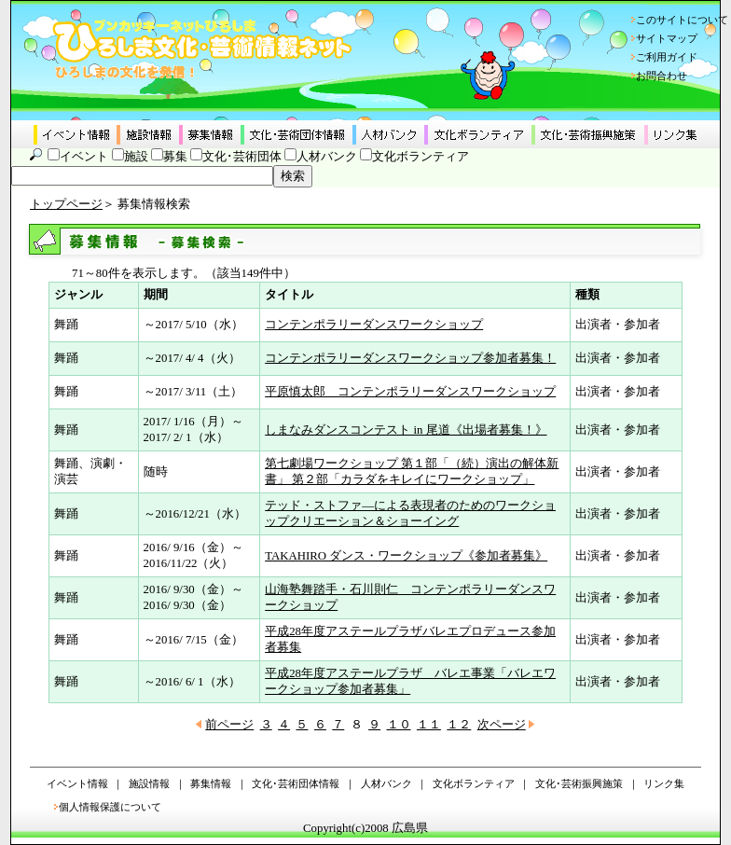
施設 (136, 156)
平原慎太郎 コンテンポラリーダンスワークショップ (410, 391)
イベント (84, 156)
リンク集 (663, 783)
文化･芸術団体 (242, 156)
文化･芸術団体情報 (295, 783)
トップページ (66, 204)
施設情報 (149, 783)
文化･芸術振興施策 (579, 783)
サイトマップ (666, 38)
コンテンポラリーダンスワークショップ (374, 324)
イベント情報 (77, 783)
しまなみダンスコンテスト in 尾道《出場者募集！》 (405, 429)
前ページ (229, 724)
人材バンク (327, 156)
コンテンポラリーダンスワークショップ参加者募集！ (410, 358)
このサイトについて (682, 19)
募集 (175, 156)
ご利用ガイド (666, 56)
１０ (399, 724)
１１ (429, 724)
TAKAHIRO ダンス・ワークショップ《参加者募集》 (406, 555)
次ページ (501, 724)
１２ (459, 724)
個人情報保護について (110, 806)
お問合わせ (661, 75)
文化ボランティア (420, 156)
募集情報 (210, 783)
